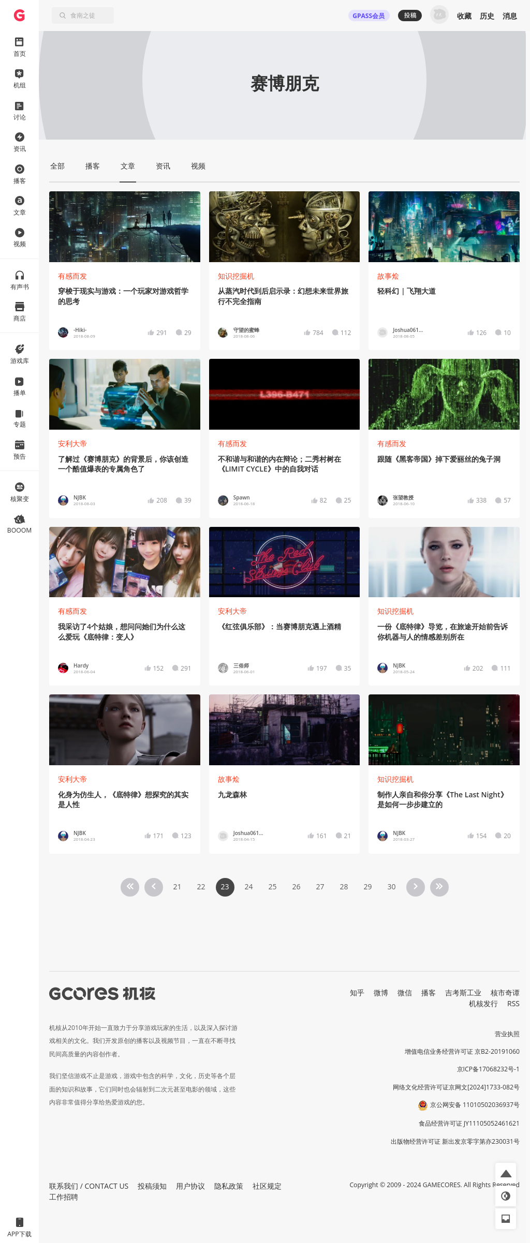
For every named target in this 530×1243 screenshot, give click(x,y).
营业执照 (507, 1033)
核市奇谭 (505, 992)
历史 (487, 16)
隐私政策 (228, 1186)
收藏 (464, 16)
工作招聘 (63, 1197)
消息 (510, 16)
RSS (513, 1003)
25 (272, 886)
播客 (428, 992)
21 (177, 886)
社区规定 (267, 1186)
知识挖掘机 (236, 276)
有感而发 (72, 276)
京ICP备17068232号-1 (488, 1069)
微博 (381, 992)
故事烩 (388, 276)
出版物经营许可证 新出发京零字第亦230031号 (455, 1141)
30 (391, 886)
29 (367, 886)
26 (296, 886)
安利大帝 (72, 443)
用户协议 (190, 1186)
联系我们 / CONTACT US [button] (88, 1186)
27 (320, 886)
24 (248, 886)
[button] (505, 1173)
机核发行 (483, 1003)
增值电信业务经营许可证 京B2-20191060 (462, 1051)
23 (224, 886)
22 (201, 886)
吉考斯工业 (463, 992)
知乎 (357, 992)
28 (344, 886)
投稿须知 (152, 1186)
